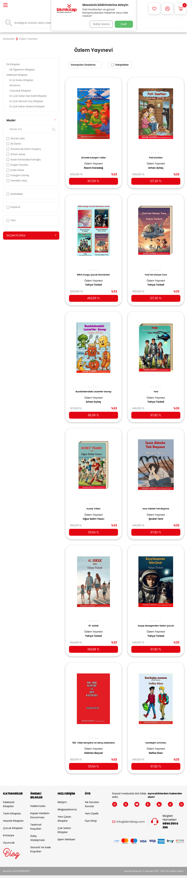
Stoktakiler (14, 194)
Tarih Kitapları (12, 808)
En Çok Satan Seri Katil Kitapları (28, 96)
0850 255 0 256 (170, 820)
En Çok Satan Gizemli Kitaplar (27, 106)
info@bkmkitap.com (130, 816)
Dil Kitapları (13, 64)
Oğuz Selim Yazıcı (93, 514)
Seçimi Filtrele (31, 236)
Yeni (11, 220)
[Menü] (5, 5)
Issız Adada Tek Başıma (156, 503)
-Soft (71, 874)
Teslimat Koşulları (35, 821)
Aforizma (15, 85)
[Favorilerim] (154, 8)
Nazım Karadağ (93, 165)
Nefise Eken (156, 746)
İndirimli (13, 207)
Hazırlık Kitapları (13, 816)
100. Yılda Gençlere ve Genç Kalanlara (93, 736)
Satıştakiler (120, 64)
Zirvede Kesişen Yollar (93, 155)
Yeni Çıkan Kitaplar (64, 814)
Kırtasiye (8, 830)
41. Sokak (93, 620)
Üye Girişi (91, 816)
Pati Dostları (156, 155)
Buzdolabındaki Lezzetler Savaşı (93, 387)
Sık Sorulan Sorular (92, 799)
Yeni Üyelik (92, 808)
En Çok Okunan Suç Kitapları (26, 101)
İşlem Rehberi (66, 834)
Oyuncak (9, 838)
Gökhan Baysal (93, 746)
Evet (124, 24)
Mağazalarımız (67, 804)
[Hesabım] (167, 8)
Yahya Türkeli (93, 281)
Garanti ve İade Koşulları (40, 844)
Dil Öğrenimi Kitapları (22, 69)
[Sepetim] (180, 8)
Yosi (156, 387)
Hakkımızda (37, 801)
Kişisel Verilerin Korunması (39, 810)
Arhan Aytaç (155, 165)
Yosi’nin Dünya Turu (156, 271)
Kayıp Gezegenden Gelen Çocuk (156, 620)
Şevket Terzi (155, 514)
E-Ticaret (80, 874)
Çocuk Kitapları (13, 823)
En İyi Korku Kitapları (21, 80)
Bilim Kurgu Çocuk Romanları (93, 271)
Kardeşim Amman (155, 736)
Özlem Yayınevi (93, 161)
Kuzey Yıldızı (93, 503)
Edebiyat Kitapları (17, 75)
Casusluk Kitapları (20, 90)
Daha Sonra (100, 24)
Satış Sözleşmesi (37, 833)
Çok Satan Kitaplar (64, 825)
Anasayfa (9, 39)
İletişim (62, 797)
